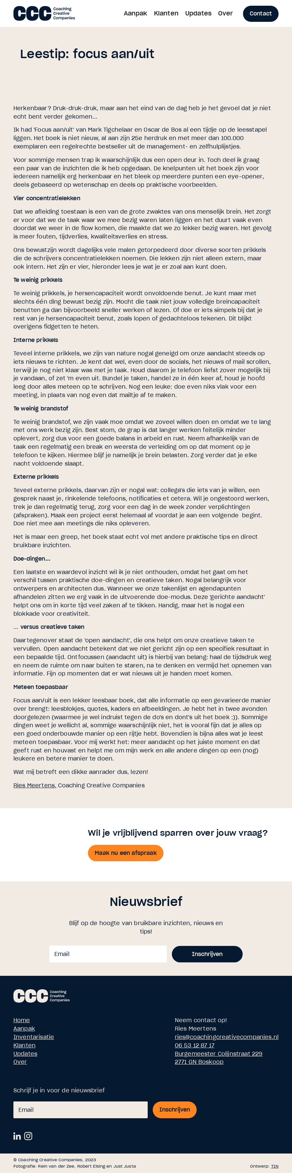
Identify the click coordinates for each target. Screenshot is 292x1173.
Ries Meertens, (34, 785)
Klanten (166, 13)
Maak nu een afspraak (126, 853)
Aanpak (135, 13)
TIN (275, 1166)
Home (21, 1020)
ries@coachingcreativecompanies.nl (227, 1037)
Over (225, 13)
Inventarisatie (33, 1037)
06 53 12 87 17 (194, 1045)
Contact (261, 13)
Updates (198, 13)
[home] (44, 13)
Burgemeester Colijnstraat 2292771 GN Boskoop (219, 1058)
